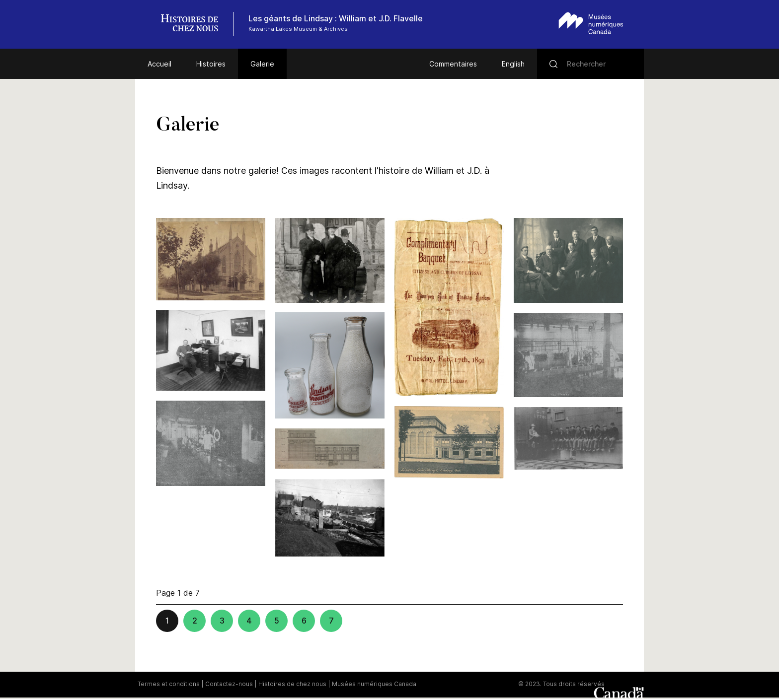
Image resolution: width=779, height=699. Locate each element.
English (513, 64)
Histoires (211, 64)
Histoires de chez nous (292, 684)
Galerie (262, 64)
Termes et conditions (169, 684)
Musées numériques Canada (374, 684)
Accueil (159, 64)
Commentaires (453, 64)
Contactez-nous (229, 684)
